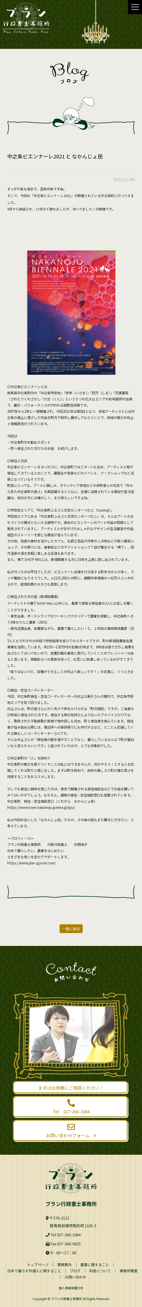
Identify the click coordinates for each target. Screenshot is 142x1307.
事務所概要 (129, 1270)
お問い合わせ (75, 1276)
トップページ (38, 1264)
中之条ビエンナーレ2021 (52, 195)
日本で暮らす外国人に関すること (34, 1270)
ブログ (75, 1270)
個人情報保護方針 (71, 1288)
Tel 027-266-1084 (71, 1107)
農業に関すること (94, 1264)
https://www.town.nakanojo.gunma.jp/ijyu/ (41, 807)
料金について (100, 1270)
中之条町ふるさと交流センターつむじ (69, 516)
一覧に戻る (71, 928)
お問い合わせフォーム (71, 1131)
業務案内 (64, 1264)
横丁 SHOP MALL (30, 559)
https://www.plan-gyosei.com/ (31, 863)
